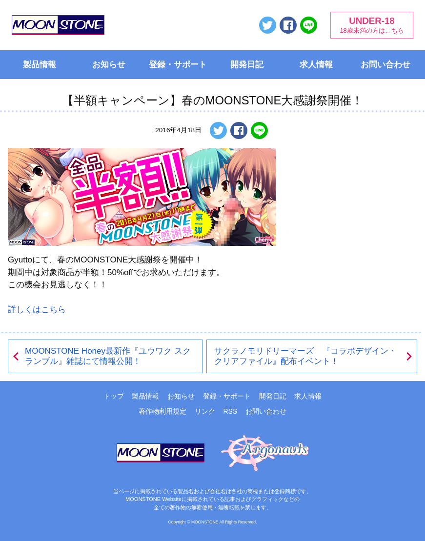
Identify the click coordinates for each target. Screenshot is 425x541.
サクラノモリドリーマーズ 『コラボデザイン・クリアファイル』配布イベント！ (314, 356)
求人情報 (316, 64)
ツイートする (267, 25)
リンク (205, 411)
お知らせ (108, 64)
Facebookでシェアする (288, 25)
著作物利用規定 (162, 411)
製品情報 (39, 64)
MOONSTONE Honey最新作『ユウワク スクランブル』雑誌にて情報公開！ (101, 356)
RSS (230, 411)
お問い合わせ (385, 64)
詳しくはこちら (37, 309)
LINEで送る (308, 25)
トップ (113, 396)
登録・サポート (178, 64)
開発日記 (246, 64)
